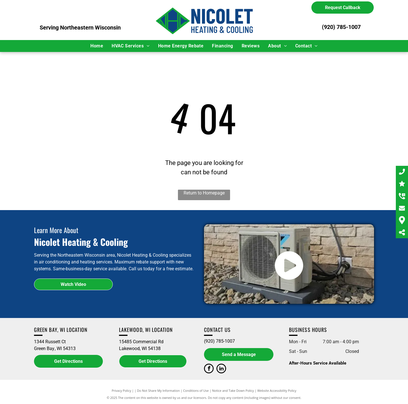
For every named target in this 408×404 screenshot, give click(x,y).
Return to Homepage (204, 193)
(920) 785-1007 (341, 27)
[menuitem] (96, 46)
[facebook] (209, 369)
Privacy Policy (121, 390)
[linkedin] (221, 369)
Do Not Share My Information (158, 390)
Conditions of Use (196, 390)
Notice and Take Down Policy (233, 390)
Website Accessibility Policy (276, 390)
